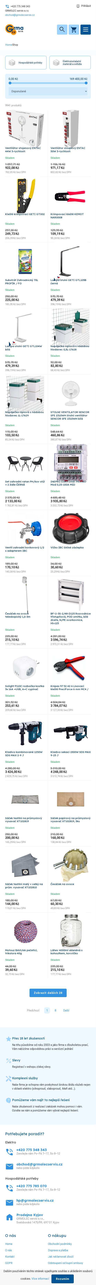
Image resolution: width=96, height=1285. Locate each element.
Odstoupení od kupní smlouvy (65, 1263)
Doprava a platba (58, 1250)
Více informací (40, 1278)
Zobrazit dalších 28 (48, 993)
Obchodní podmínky (60, 1244)
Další (66, 1010)
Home (8, 44)
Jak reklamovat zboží (61, 1256)
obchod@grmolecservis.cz (20, 15)
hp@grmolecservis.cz (35, 1200)
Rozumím (62, 1279)
